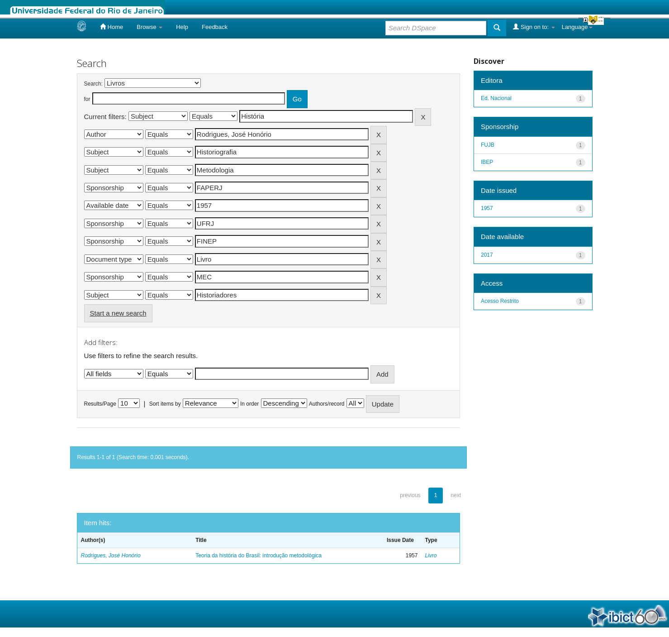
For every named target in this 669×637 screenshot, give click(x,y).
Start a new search (118, 313)
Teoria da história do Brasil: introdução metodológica (258, 555)
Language (577, 27)
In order (249, 404)
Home (111, 26)
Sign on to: (534, 26)
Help (182, 27)
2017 (487, 255)
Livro (431, 555)
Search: (93, 84)
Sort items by (165, 404)
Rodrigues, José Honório (111, 555)
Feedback (215, 27)
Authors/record (327, 404)
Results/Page (100, 404)
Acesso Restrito (500, 301)
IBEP (487, 162)
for (87, 99)
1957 (487, 208)
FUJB (487, 145)
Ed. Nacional (496, 98)
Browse (149, 27)
